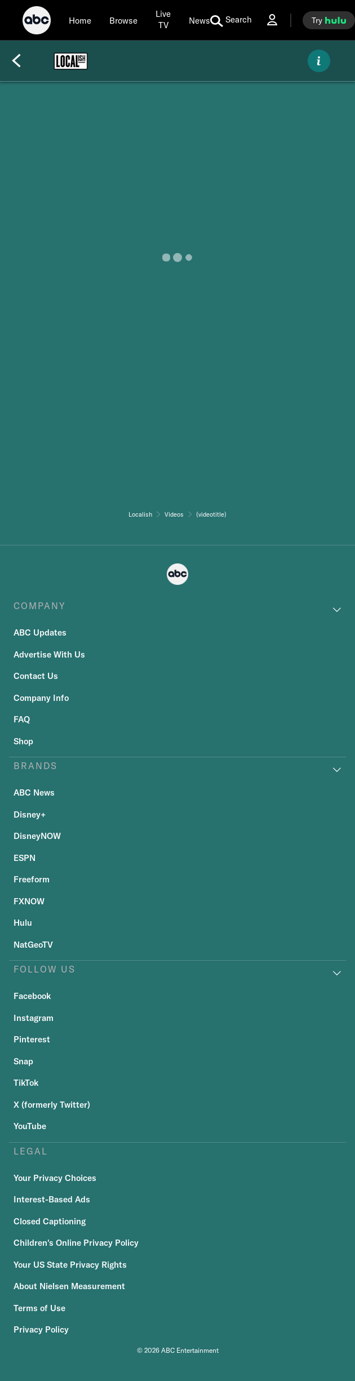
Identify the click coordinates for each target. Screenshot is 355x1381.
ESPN (25, 857)
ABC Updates (40, 632)
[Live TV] (163, 20)
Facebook (32, 996)
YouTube (30, 1126)
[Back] (16, 61)
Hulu (23, 922)
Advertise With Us (49, 654)
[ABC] (37, 22)
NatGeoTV (33, 944)
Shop (23, 741)
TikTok (26, 1082)
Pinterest (32, 1039)
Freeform (32, 879)
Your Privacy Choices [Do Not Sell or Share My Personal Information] (55, 1178)
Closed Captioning (50, 1221)
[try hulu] (329, 20)
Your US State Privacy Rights (70, 1264)
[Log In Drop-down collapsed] (272, 20)
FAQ (22, 719)
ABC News (34, 792)
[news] (199, 20)
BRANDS (35, 766)
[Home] (80, 20)
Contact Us (36, 675)
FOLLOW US (45, 969)
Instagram (34, 1018)
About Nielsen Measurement (69, 1286)
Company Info (41, 697)
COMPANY (40, 606)
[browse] (123, 20)
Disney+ (30, 814)
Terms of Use (39, 1308)
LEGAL (31, 1151)
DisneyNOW (37, 836)
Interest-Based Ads (52, 1199)
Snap (23, 1061)
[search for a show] (231, 20)
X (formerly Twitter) (52, 1104)
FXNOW (29, 901)
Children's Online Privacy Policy (76, 1242)
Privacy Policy (41, 1329)
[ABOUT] (319, 61)
